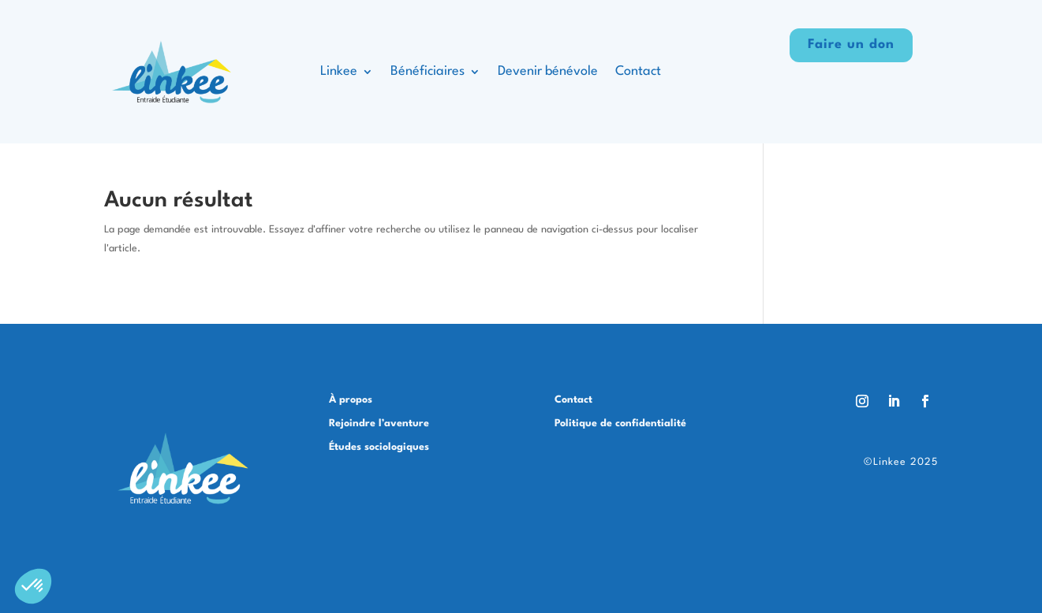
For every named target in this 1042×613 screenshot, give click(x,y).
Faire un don (851, 44)
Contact (638, 71)
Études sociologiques (379, 447)
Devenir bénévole (548, 71)
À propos (350, 400)
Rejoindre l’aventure (379, 423)
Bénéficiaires (427, 71)
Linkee (338, 71)
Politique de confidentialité (620, 423)
